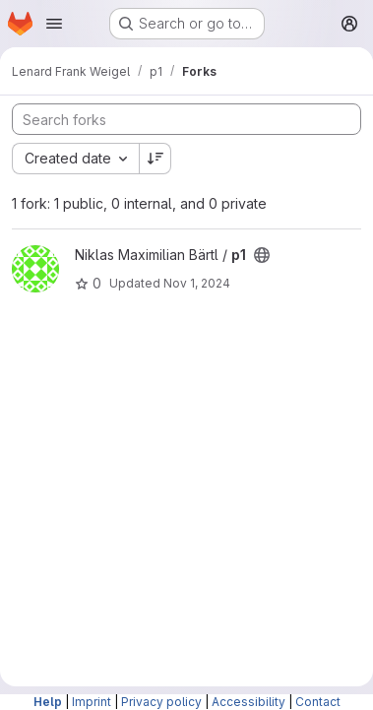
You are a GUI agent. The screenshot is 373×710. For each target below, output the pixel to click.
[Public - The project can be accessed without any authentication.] (262, 255)
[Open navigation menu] (54, 23)
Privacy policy (161, 701)
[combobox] (75, 158)
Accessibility (248, 701)
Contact (318, 701)
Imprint (91, 701)
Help (47, 701)
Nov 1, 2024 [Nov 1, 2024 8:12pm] (196, 283)
